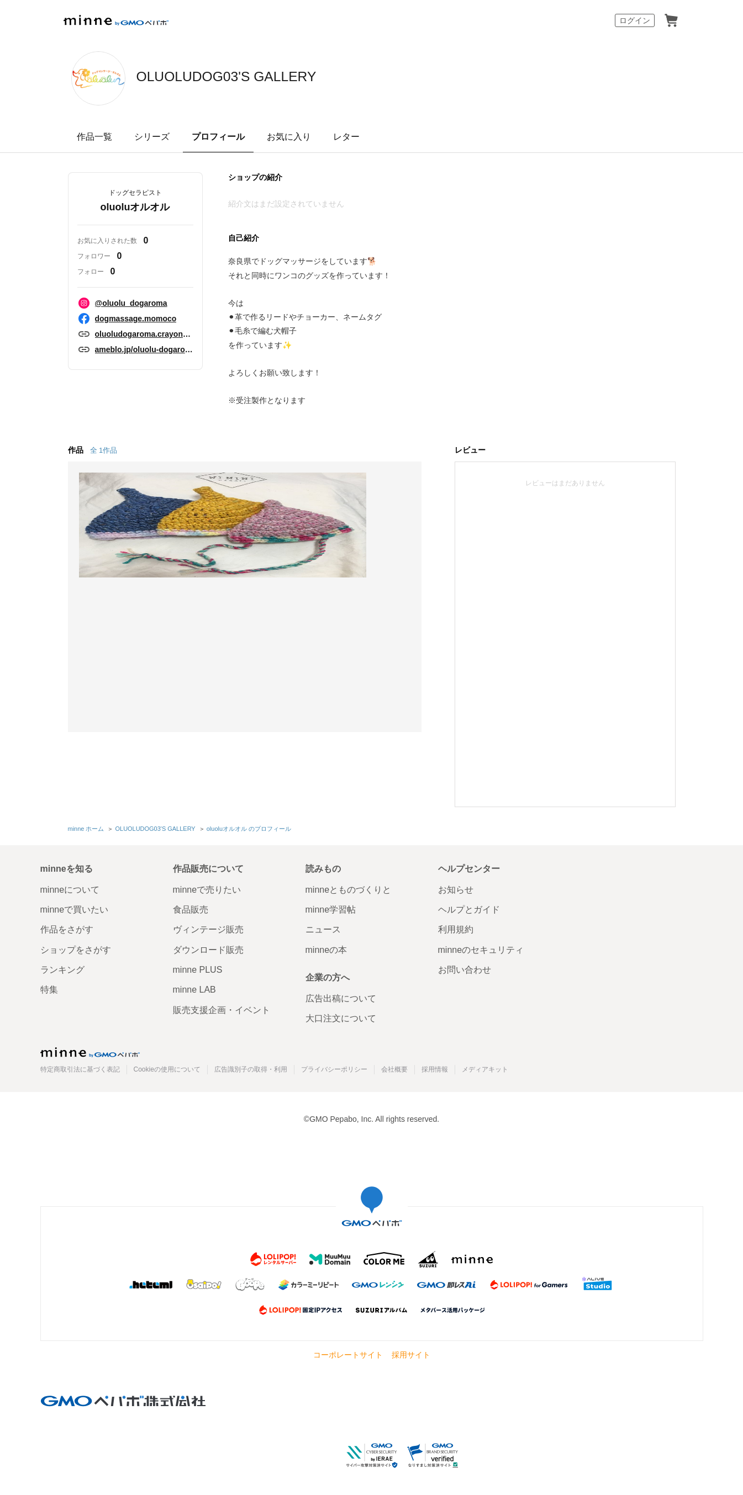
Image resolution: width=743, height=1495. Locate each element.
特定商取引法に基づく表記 (80, 1067)
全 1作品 (104, 450)
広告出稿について (340, 996)
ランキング (62, 968)
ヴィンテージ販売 (208, 927)
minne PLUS (198, 968)
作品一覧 (94, 136)
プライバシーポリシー (334, 1067)
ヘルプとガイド (469, 907)
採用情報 (434, 1067)
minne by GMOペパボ (116, 20)
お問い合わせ (464, 968)
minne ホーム (86, 827)
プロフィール (218, 136)
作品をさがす (66, 927)
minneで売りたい (207, 887)
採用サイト (411, 1353)
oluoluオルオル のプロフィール (247, 827)
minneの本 (326, 947)
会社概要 (394, 1067)
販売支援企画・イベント (221, 1007)
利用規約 (455, 927)
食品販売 (190, 907)
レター (346, 136)
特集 (49, 988)
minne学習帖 (330, 907)
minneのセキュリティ (481, 947)
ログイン (634, 20)
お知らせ (455, 887)
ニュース (323, 927)
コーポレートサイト (348, 1353)
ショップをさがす (75, 947)
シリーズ (152, 136)
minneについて (70, 887)
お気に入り (289, 136)
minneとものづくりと (348, 887)
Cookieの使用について (167, 1067)
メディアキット (485, 1067)
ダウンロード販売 (208, 947)
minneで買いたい (74, 907)
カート (671, 20)
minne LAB (194, 988)
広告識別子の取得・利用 (250, 1067)
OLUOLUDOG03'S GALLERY (282, 77)
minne (90, 1050)
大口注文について (340, 1016)
